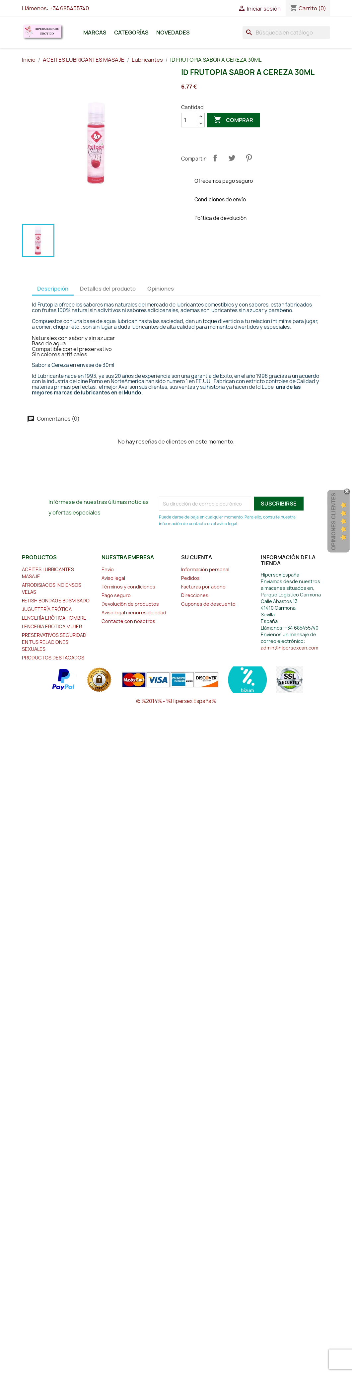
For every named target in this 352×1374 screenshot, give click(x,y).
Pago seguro (116, 595)
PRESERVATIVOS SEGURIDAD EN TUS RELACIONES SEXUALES (54, 642)
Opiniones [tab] (160, 288)
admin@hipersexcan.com (289, 648)
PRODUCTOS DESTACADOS (53, 657)
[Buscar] (286, 32)
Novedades (173, 32)
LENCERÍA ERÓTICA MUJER (52, 626)
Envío (108, 569)
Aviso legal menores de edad (134, 612)
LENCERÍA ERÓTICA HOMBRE (54, 618)
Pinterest (248, 158)
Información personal (205, 569)
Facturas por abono (203, 587)
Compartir (215, 158)
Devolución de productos (130, 604)
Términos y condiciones (128, 587)
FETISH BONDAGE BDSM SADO (56, 600)
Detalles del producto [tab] (108, 288)
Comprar (233, 120)
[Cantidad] (189, 120)
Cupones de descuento (208, 604)
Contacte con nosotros (128, 621)
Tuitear (232, 158)
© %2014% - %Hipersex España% (176, 701)
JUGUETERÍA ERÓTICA (47, 609)
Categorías (131, 32)
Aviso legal (113, 578)
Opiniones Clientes (333, 521)
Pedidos (190, 578)
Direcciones (194, 595)
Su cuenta (196, 557)
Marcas (94, 32)
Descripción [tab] (52, 288)
